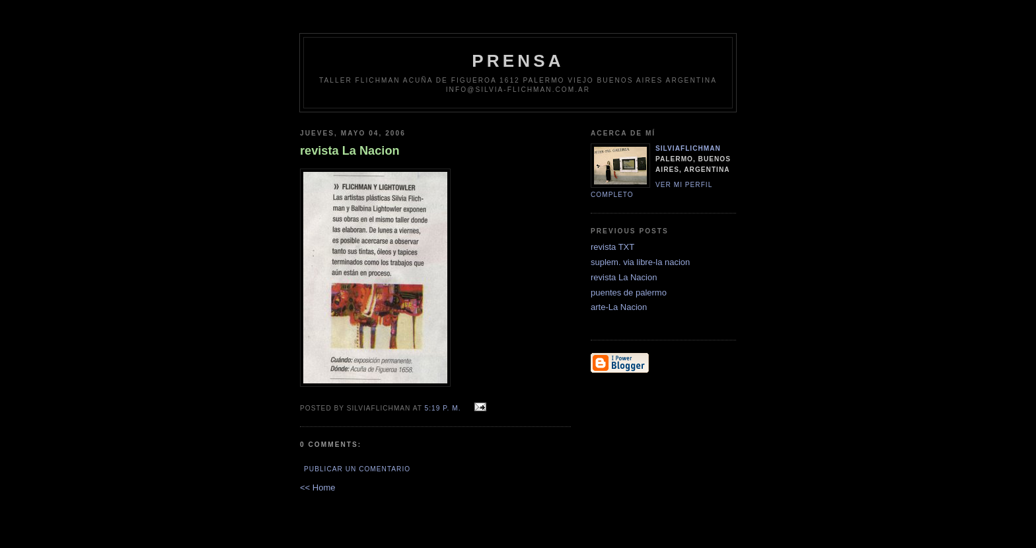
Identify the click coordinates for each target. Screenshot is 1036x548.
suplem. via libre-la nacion (640, 262)
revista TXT (612, 247)
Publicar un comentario (357, 469)
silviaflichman (688, 148)
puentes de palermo (629, 292)
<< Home (317, 487)
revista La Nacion (624, 277)
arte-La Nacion (619, 307)
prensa (518, 61)
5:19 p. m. (443, 408)
